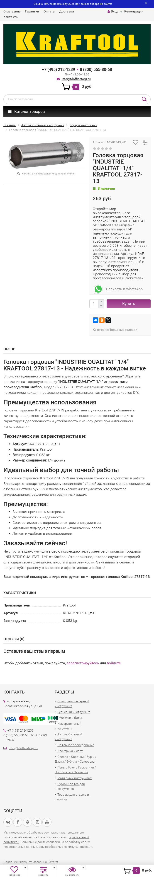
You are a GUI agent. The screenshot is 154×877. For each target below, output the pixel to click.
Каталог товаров (26, 111)
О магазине (11, 11)
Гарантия (32, 11)
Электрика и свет (70, 751)
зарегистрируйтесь (83, 663)
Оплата (49, 11)
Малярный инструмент (74, 778)
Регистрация (133, 11)
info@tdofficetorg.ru (76, 79)
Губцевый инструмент (73, 712)
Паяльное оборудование (75, 745)
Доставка (66, 11)
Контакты (10, 17)
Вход (113, 11)
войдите (114, 663)
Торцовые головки (123, 329)
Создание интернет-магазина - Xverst (30, 862)
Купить (128, 303)
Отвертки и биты (69, 718)
